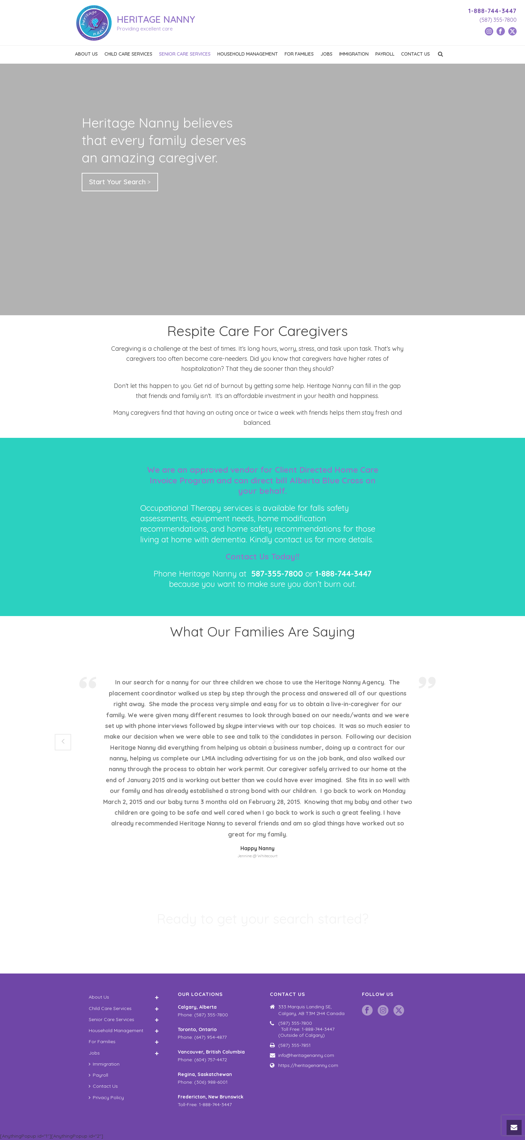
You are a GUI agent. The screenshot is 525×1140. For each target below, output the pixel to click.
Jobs (326, 54)
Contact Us (415, 54)
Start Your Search (117, 182)
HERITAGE (156, 19)
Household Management (247, 54)
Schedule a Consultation (260, 943)
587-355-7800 (277, 573)
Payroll (384, 54)
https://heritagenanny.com (308, 1065)
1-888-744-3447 (492, 11)
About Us (86, 54)
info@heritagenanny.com (306, 1055)
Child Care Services (128, 54)
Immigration (354, 54)
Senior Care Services (185, 54)
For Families (299, 54)
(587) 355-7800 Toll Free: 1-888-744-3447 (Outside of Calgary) (312, 1029)
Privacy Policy (106, 1097)
